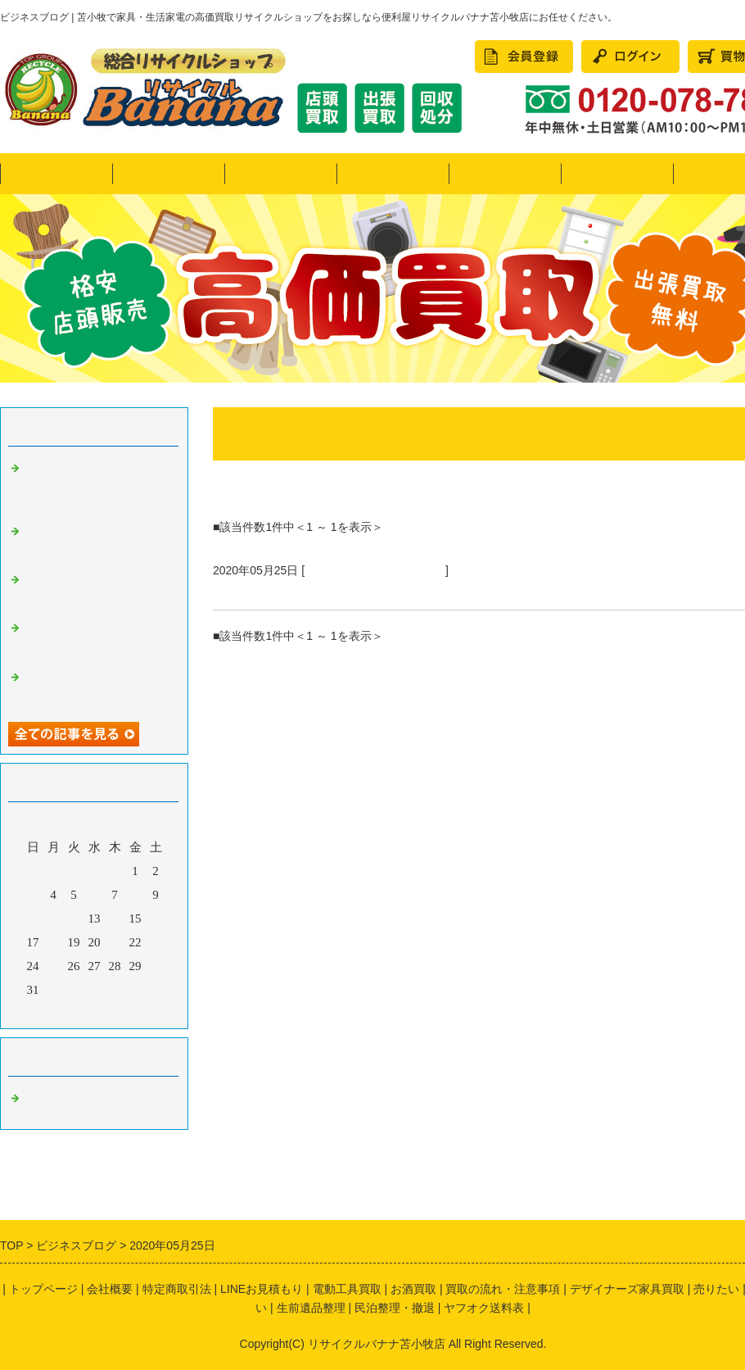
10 (33, 918)
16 (156, 918)
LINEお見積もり (261, 1288)
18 (53, 942)
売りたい (281, 173)
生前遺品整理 (311, 1307)
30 (156, 966)
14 (115, 918)
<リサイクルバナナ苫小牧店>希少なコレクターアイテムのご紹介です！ (95, 541)
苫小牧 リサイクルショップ (375, 570)
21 (115, 942)
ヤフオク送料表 (484, 1307)
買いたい (393, 173)
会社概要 (110, 1288)
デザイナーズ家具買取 (627, 1288)
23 (156, 942)
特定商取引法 (176, 1288)
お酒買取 (413, 1288)
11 (53, 918)
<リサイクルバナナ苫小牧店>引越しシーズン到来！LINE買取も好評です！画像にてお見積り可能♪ (95, 485)
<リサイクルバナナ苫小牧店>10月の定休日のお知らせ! (95, 638)
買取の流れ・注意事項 (502, 1288)
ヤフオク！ (168, 173)
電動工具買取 (347, 1288)
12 (74, 918)
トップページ (56, 173)
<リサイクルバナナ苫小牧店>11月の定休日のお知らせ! (95, 589)
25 (53, 966)
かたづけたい (505, 173)
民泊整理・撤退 (617, 173)
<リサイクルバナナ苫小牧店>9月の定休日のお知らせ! (95, 687)
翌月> (125, 1011)
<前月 (63, 1011)
